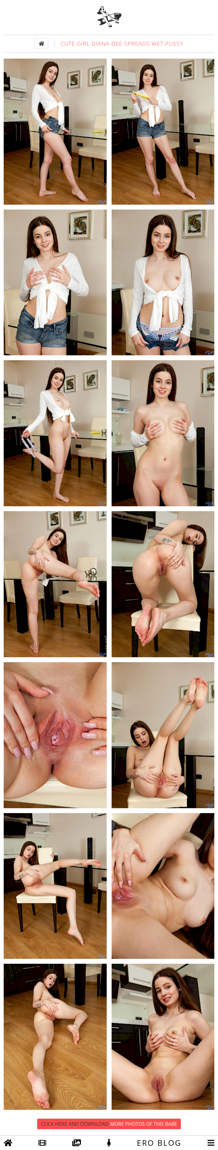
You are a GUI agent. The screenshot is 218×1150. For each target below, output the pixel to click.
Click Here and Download (109, 1124)
